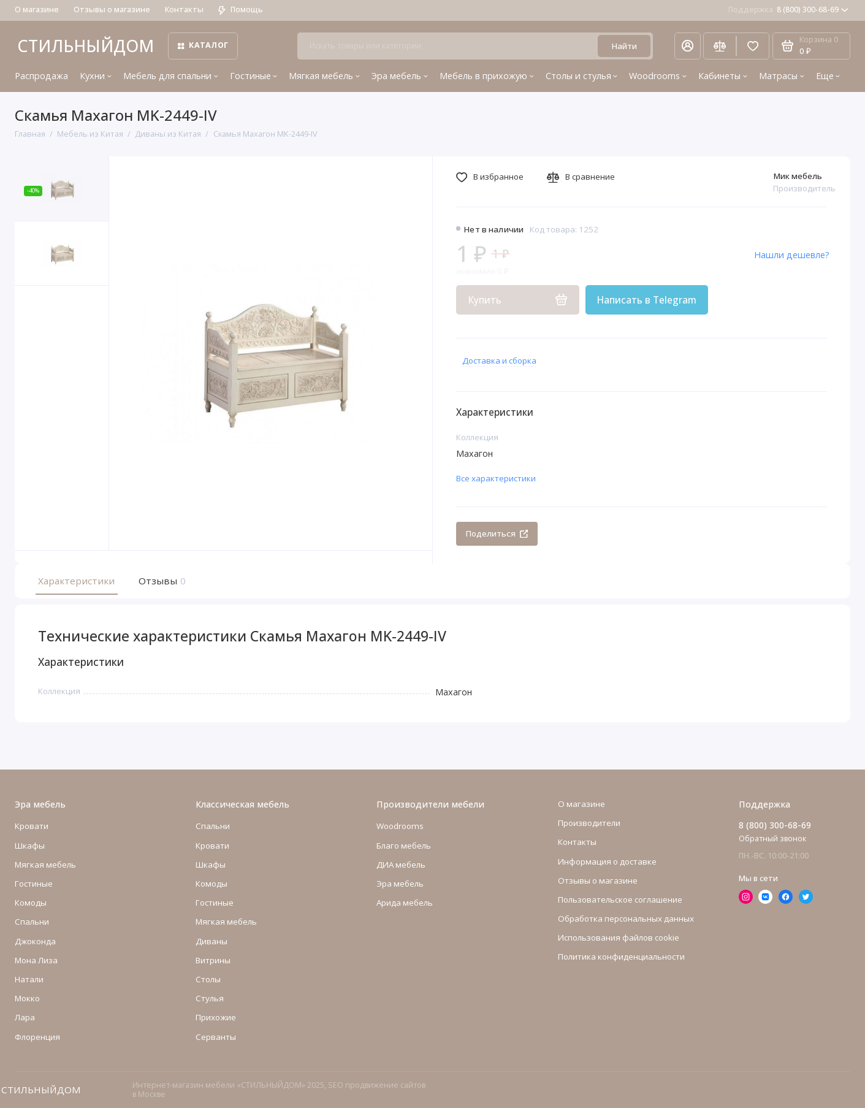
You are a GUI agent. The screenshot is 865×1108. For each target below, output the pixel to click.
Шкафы (30, 845)
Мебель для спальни (170, 76)
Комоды (31, 902)
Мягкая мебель (324, 76)
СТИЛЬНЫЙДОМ (85, 45)
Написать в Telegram (646, 300)
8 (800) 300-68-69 (788, 9)
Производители (589, 822)
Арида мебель (404, 902)
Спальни (213, 826)
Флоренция (37, 1036)
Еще (828, 76)
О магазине (37, 9)
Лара (25, 1017)
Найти (624, 46)
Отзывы (161, 581)
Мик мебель (797, 175)
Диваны (211, 941)
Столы (208, 979)
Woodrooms (658, 76)
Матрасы (781, 76)
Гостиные (254, 76)
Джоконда (35, 941)
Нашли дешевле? (791, 255)
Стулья (210, 998)
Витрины (213, 960)
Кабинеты (722, 76)
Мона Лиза (36, 960)
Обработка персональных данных (626, 918)
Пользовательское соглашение (620, 899)
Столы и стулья (582, 76)
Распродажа (41, 76)
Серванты (216, 1036)
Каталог (203, 45)
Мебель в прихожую (487, 76)
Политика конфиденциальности (621, 957)
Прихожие (216, 1017)
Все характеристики (496, 478)
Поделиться (496, 533)
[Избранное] (753, 45)
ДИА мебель (400, 864)
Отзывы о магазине (112, 9)
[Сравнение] (720, 45)
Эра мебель (400, 76)
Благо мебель (403, 845)
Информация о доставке (607, 861)
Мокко (27, 998)
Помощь (240, 9)
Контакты (184, 9)
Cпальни (32, 922)
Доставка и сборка (499, 360)
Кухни (96, 76)
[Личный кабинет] (687, 45)
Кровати (31, 826)
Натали (29, 979)
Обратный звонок (772, 838)
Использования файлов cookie (618, 937)
